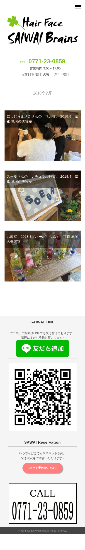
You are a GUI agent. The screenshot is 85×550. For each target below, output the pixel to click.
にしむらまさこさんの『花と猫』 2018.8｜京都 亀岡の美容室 (42, 118)
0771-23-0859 (47, 61)
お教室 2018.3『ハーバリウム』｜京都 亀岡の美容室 (42, 239)
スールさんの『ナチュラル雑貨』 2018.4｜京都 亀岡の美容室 (42, 179)
